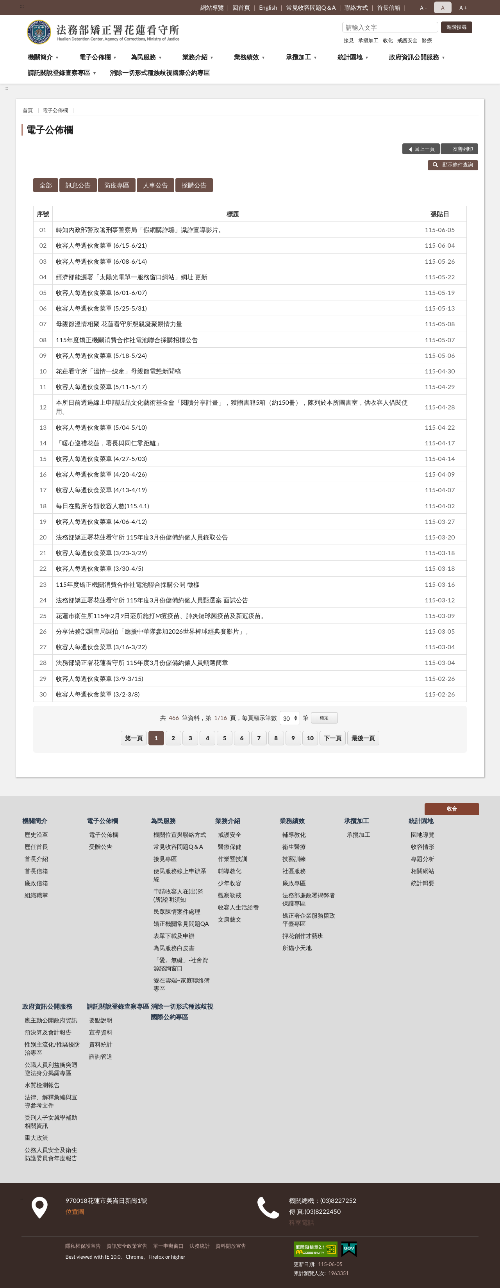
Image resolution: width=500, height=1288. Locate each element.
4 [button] (207, 737)
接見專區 (165, 858)
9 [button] (293, 737)
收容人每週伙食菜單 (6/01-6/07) (101, 292)
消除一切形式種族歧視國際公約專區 (160, 72)
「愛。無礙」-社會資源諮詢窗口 (181, 964)
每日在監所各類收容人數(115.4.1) (102, 505)
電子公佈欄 (95, 57)
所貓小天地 (297, 947)
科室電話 (301, 1222)
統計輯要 (422, 882)
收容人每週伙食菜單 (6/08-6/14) (101, 261)
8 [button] (276, 737)
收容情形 (422, 846)
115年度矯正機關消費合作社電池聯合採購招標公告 (127, 339)
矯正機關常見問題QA (181, 923)
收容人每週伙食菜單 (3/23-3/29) (101, 552)
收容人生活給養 (238, 907)
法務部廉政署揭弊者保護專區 (308, 899)
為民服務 (143, 57)
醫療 (427, 40)
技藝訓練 (294, 858)
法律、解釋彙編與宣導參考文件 (51, 1101)
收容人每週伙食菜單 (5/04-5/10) (101, 427)
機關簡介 (40, 57)
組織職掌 (36, 895)
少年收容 (229, 882)
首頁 (28, 110)
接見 (349, 40)
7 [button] (259, 737)
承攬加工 (368, 40)
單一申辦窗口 (168, 1246)
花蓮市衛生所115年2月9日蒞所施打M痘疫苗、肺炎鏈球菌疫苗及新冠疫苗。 (161, 615)
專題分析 (422, 858)
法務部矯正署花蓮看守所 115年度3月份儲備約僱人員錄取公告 (142, 537)
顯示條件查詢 (453, 164)
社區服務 (294, 870)
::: (22, 6)
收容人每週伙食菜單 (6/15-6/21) (101, 245)
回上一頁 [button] (424, 149)
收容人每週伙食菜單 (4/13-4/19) (101, 489)
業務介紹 (194, 57)
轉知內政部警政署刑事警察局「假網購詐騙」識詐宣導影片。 (140, 229)
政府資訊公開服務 (414, 57)
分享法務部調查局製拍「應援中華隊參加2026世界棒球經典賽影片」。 (154, 631)
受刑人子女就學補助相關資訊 (51, 1121)
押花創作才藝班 (302, 935)
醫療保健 (229, 846)
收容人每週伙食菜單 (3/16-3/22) (101, 646)
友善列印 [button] (463, 149)
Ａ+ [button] (463, 7)
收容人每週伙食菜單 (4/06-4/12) (101, 521)
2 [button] (173, 737)
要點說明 (100, 1020)
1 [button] (156, 737)
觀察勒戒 (229, 895)
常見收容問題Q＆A (311, 7)
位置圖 (75, 1211)
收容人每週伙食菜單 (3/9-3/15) (99, 678)
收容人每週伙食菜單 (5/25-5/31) (101, 308)
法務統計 (199, 1246)
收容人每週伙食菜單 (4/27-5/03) (101, 458)
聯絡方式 (356, 7)
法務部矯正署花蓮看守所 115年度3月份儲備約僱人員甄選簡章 (142, 662)
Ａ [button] (443, 7)
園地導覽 (422, 834)
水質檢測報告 (42, 1084)
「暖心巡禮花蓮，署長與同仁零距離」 (109, 443)
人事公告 (155, 185)
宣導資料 (100, 1032)
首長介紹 (36, 858)
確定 (324, 717)
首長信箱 (388, 7)
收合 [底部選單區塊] (452, 809)
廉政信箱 (36, 882)
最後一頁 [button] (363, 737)
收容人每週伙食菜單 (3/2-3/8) (97, 694)
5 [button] (225, 737)
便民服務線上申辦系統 (180, 874)
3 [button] (190, 737)
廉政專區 (294, 882)
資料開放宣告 (231, 1246)
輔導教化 (229, 870)
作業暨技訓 (232, 858)
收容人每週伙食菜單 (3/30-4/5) (99, 568)
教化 (388, 40)
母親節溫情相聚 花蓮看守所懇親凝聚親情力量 (119, 323)
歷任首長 (36, 846)
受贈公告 (100, 846)
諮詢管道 (100, 1056)
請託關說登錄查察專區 (59, 72)
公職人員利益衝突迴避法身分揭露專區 (51, 1068)
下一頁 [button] (332, 737)
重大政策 (36, 1137)
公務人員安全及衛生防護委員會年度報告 (51, 1153)
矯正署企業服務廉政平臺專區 (308, 919)
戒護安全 (407, 40)
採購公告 (194, 185)
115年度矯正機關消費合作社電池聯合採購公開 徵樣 (128, 584)
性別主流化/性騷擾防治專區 (52, 1048)
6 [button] (242, 737)
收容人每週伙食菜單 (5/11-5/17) (101, 386)
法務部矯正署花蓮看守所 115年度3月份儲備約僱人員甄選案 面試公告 (152, 600)
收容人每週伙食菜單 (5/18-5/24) (101, 355)
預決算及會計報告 (48, 1032)
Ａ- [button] (423, 7)
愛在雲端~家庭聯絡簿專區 (182, 984)
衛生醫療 (294, 846)
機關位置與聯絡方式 (180, 834)
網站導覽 (212, 7)
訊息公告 (78, 185)
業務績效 (246, 57)
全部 (45, 185)
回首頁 (241, 7)
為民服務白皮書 (174, 947)
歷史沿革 (36, 834)
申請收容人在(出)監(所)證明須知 (179, 895)
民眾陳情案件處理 (177, 911)
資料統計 (100, 1044)
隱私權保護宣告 (83, 1246)
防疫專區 (116, 185)
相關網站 (422, 870)
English (268, 7)
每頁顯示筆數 (259, 717)
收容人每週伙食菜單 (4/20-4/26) (101, 474)
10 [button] (310, 737)
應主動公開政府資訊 (51, 1020)
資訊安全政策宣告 (127, 1246)
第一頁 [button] (134, 737)
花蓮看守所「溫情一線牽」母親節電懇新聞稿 (118, 371)
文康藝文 (229, 919)
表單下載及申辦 (174, 935)
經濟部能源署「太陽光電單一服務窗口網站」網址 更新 (131, 276)
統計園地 (350, 57)
